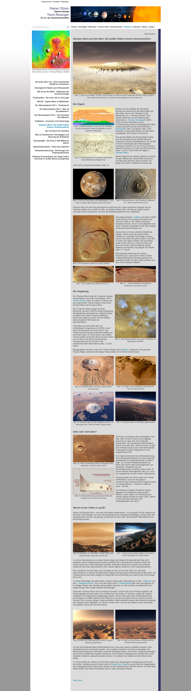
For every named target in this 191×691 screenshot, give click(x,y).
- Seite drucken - (149, 34)
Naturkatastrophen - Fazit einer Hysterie (51, 147)
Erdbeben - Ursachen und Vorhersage (52, 121)
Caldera (137, 217)
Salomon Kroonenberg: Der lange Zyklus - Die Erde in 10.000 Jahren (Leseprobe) (50, 157)
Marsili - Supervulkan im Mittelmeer (53, 101)
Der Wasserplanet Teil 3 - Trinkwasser (52, 105)
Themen (127, 27)
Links (151, 27)
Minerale (92, 27)
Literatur (137, 27)
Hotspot (125, 350)
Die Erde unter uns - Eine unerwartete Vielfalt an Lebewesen (52, 83)
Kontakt (56, 2)
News (144, 27)
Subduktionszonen (86, 583)
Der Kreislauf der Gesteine (57, 131)
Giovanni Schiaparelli (137, 120)
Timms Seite (103, 27)
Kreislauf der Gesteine (120, 664)
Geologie (83, 27)
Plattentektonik (125, 583)
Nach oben (77, 680)
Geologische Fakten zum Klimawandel (52, 88)
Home (74, 27)
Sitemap (64, 2)
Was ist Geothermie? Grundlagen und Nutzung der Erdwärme (52, 136)
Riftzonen (147, 581)
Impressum (47, 2)
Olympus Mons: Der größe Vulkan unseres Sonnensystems (54, 126)
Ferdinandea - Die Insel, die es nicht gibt (51, 98)
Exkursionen (116, 27)
